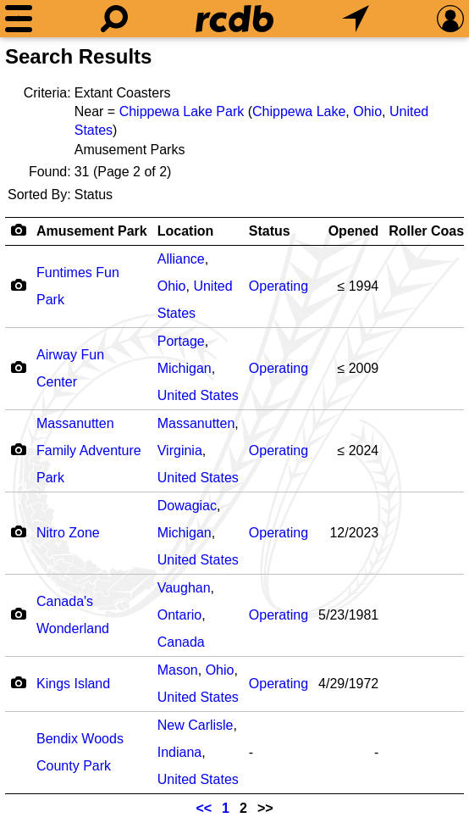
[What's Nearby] (355, 18)
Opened (353, 231)
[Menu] (18, 18)
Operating (278, 286)
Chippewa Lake (298, 111)
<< (204, 808)
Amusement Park (91, 231)
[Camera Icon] (18, 285)
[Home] (234, 18)
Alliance (181, 259)
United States (198, 395)
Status (269, 231)
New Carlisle (195, 725)
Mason (177, 670)
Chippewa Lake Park (182, 111)
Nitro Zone (68, 532)
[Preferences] (450, 18)
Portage (181, 341)
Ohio (367, 111)
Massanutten (196, 423)
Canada (181, 642)
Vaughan (184, 588)
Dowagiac (187, 505)
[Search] (114, 18)
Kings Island (73, 683)
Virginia (179, 450)
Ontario (179, 615)
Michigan (184, 368)
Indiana (179, 752)
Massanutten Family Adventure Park (88, 450)
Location (185, 231)
